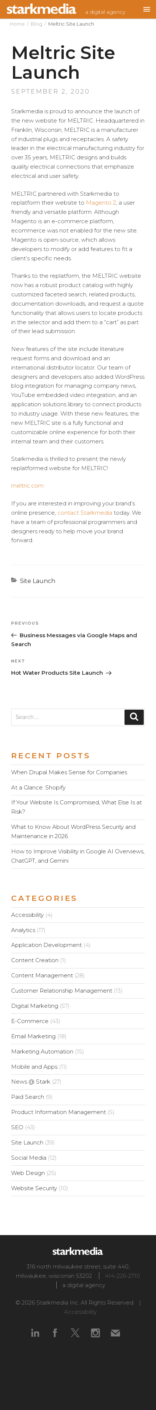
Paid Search (27, 1096)
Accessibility (27, 914)
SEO (17, 1127)
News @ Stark (30, 1081)
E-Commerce (30, 1021)
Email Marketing (33, 1036)
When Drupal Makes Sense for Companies (69, 772)
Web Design (28, 1172)
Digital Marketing (34, 1005)
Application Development (46, 944)
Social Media (28, 1157)
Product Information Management (58, 1112)
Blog (36, 24)
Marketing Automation (42, 1051)
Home (17, 24)
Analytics (23, 930)
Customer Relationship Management (61, 990)
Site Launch (37, 580)
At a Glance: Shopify (38, 787)
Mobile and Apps (34, 1066)
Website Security (34, 1188)
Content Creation (35, 960)
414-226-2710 (122, 1275)
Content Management (42, 975)
